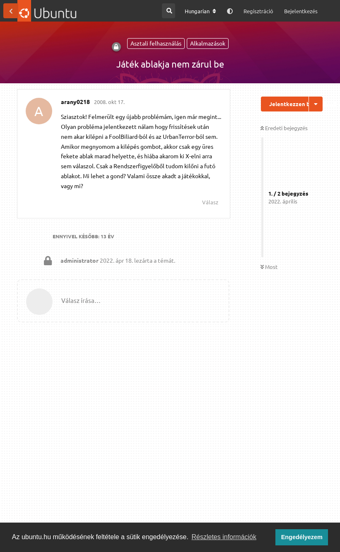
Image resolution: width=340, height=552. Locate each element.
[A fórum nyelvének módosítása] (200, 11)
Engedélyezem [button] (302, 537)
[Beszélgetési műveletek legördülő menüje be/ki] (316, 104)
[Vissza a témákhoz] (10, 10)
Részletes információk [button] (224, 536)
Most (268, 266)
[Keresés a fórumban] (168, 10)
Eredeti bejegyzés (284, 127)
